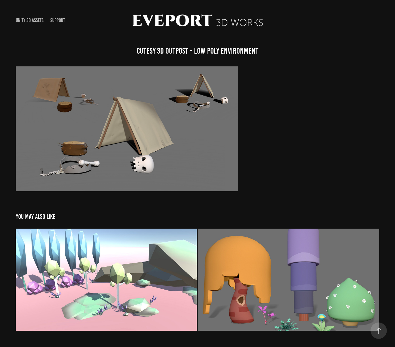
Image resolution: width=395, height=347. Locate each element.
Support (57, 20)
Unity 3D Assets (30, 20)
